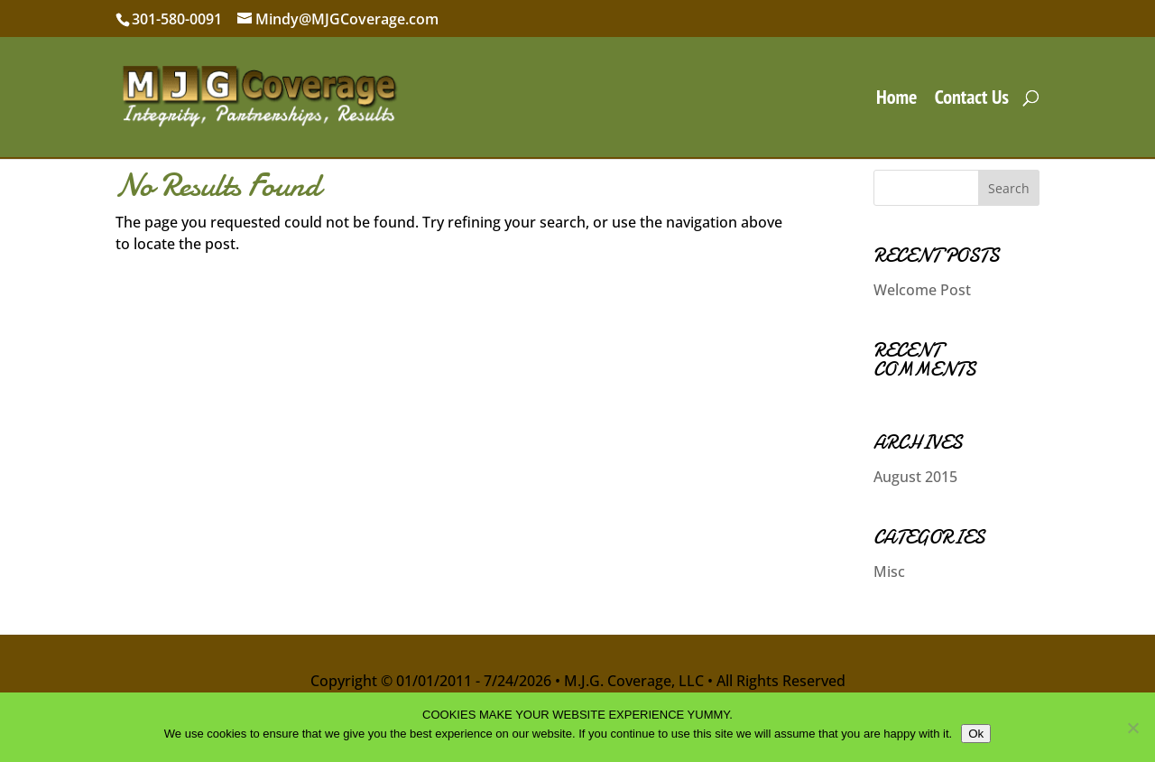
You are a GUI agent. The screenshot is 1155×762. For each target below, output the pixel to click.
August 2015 (915, 477)
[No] (1132, 728)
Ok (976, 733)
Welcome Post (922, 290)
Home (897, 99)
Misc (889, 571)
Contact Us (972, 99)
